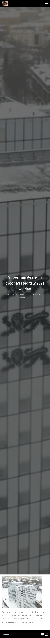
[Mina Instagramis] (46, 634)
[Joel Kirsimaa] (42, 634)
